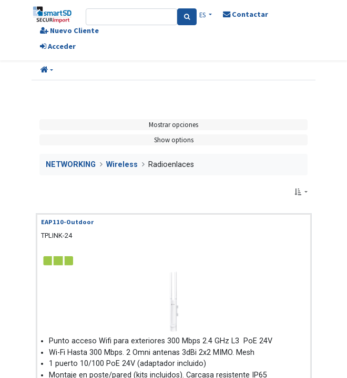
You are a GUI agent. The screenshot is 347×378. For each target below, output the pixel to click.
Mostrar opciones (173, 124)
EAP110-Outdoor (67, 222)
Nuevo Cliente (69, 30)
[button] (47, 70)
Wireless (122, 164)
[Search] (187, 16)
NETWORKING (71, 164)
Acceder (58, 46)
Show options (173, 139)
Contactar (245, 14)
